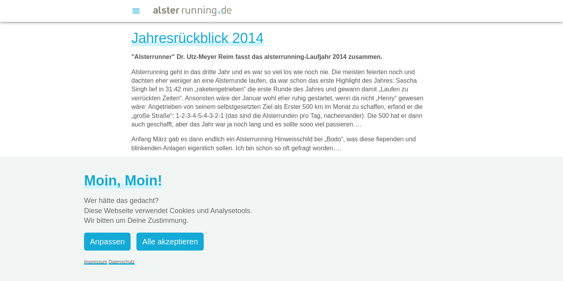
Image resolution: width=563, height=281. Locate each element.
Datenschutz (122, 262)
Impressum (95, 262)
